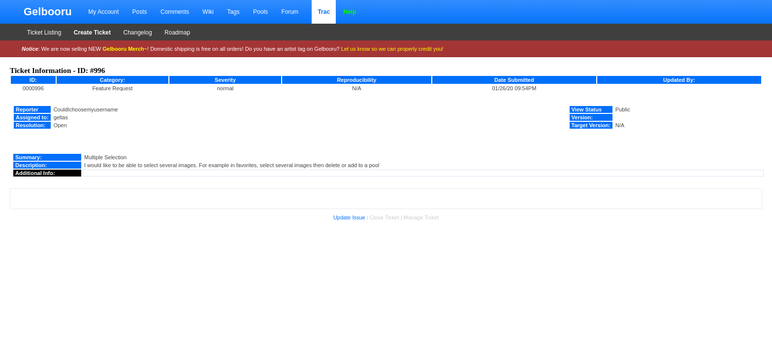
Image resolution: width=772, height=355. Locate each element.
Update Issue (349, 217)
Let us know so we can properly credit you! (392, 49)
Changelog (138, 32)
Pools (260, 11)
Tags (233, 11)
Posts (139, 11)
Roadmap (177, 32)
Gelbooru (48, 11)
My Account (103, 11)
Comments (175, 11)
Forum (289, 11)
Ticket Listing (44, 32)
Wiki (208, 11)
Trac (324, 11)
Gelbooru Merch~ (124, 49)
